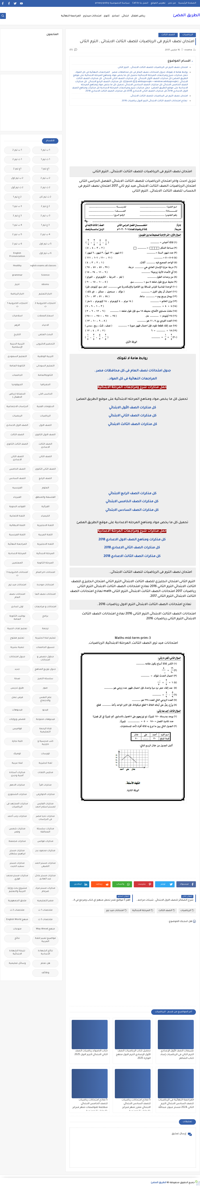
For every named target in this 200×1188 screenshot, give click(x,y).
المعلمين (17, 563)
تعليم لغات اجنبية (17, 629)
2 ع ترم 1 (17, 197)
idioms (45, 284)
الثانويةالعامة (45, 375)
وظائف (45, 973)
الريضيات (17, 416)
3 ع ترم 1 (45, 225)
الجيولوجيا (17, 385)
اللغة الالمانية (17, 516)
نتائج (17, 938)
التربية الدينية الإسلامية (17, 346)
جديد (17, 669)
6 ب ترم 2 (17, 244)
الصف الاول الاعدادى (17, 425)
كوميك (17, 754)
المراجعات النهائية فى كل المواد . (132, 379)
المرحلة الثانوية (45, 563)
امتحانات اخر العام (45, 572)
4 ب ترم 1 (17, 225)
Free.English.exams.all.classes (44, 266)
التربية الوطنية (45, 356)
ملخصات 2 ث (17, 910)
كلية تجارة (17, 741)
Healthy (17, 266)
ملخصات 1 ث (45, 910)
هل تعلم (45, 963)
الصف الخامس (17, 469)
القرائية (45, 507)
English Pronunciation (17, 255)
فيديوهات (17, 710)
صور (45, 688)
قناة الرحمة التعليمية (45, 730)
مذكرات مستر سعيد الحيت (17, 865)
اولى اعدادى (17, 607)
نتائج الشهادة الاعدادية (45, 952)
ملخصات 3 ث (45, 919)
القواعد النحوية (17, 507)
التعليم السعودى (17, 356)
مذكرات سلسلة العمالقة (45, 830)
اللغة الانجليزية (45, 525)
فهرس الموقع (158, 3)
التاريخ (17, 335)
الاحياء (45, 325)
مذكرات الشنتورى (17, 794)
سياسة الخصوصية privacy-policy (112, 3)
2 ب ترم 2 (45, 178)
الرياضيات (187, 35)
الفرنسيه (17, 488)
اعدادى (115, 16)
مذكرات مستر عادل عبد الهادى (45, 877)
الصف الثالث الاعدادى (45, 446)
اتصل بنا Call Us (140, 3)
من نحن (172, 3)
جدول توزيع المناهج (45, 669)
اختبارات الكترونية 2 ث (45, 305)
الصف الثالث (168, 35)
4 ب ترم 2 (45, 234)
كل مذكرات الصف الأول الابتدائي (132, 408)
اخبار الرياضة (17, 294)
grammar (17, 275)
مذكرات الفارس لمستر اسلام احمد (45, 805)
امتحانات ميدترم (92, 16)
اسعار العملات (45, 316)
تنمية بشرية (17, 647)
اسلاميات (17, 316)
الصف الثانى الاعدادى (17, 458)
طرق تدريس (17, 688)
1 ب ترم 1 (45, 150)
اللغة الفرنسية (17, 535)
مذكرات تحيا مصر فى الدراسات (45, 818)
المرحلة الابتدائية (142, 910)
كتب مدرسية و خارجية (45, 743)
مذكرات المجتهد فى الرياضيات (17, 805)
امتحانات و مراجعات (45, 607)
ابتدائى (125, 16)
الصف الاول (45, 425)
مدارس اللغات (45, 772)
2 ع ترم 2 (45, 206)
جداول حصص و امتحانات (45, 658)
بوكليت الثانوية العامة (17, 618)
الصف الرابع (45, 478)
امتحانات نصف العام (17, 596)
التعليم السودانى (45, 366)
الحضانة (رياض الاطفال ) (17, 396)
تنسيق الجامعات (45, 647)
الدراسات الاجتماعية (17, 406)
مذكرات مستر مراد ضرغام (45, 890)
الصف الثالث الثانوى (17, 444)
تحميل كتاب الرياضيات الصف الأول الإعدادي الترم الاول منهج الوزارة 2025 (133, 1055)
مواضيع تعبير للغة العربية (45, 940)
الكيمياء (45, 516)
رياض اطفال (138, 16)
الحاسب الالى (45, 394)
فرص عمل (17, 697)
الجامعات (17, 375)
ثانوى (107, 16)
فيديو (45, 710)
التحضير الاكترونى (45, 344)
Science (45, 275)
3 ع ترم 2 (17, 216)
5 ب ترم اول (45, 244)
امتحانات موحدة (45, 585)
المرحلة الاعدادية (17, 553)
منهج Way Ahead (45, 929)
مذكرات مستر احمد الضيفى (45, 865)
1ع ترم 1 (45, 169)
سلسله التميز (45, 679)
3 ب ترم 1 (17, 206)
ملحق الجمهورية (17, 901)
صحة (17, 679)
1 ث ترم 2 (17, 159)
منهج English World (17, 919)
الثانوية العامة (17, 366)
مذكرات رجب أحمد (17, 816)
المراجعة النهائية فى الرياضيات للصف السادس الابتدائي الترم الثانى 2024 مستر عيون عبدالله (176, 1104)
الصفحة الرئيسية (187, 3)
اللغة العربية (45, 535)
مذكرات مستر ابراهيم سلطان (17, 852)
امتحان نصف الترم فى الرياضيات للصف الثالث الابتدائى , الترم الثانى (152, 67)
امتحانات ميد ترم (116, 910)
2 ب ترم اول (17, 178)
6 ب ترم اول (45, 253)
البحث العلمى (45, 335)
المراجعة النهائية (71, 16)
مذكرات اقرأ (45, 785)
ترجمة (45, 629)
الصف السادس (17, 478)
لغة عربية (17, 763)
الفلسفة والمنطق (45, 497)
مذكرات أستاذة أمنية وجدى (17, 774)
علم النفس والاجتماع (45, 699)
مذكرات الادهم (17, 785)
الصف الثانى (45, 456)
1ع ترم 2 (17, 169)
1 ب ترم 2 (17, 150)
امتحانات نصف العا (45, 594)
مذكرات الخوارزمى (45, 794)
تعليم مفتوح (17, 638)
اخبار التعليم (45, 294)
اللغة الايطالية (17, 525)
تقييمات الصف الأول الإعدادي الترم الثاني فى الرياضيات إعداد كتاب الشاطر (177, 1055)
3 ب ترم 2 (45, 216)
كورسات (45, 754)
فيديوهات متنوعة (45, 719)
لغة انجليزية (45, 763)
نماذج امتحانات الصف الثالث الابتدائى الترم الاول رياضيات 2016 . (154, 101)
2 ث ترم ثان (45, 197)
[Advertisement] (133, 136)
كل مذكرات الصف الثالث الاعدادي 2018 (132, 556)
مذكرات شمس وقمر (17, 830)
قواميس (17, 729)
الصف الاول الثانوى (45, 435)
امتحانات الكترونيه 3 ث (17, 574)
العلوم (45, 488)
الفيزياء (17, 497)
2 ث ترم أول (17, 187)
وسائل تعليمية (17, 963)
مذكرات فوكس (45, 841)
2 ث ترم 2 (45, 187)
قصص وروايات (17, 719)
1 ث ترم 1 (45, 159)
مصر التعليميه (45, 901)
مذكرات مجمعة (17, 841)
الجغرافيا (45, 385)
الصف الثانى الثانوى (45, 469)
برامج (45, 616)
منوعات (17, 929)
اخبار (17, 284)
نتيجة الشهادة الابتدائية (17, 952)
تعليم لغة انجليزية (45, 638)
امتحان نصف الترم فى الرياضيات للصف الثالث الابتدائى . (158, 96)
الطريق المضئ (186, 15)
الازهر (17, 325)
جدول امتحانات (17, 657)
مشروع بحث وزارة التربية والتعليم (17, 890)
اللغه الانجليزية (45, 544)
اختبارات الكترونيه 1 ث (17, 305)
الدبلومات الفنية (45, 406)
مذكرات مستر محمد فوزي (17, 877)
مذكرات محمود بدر (45, 851)
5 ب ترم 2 (17, 234)
